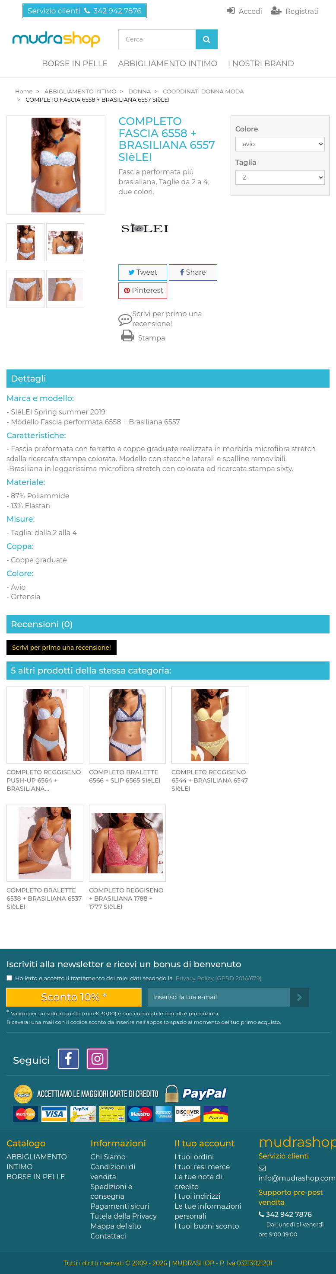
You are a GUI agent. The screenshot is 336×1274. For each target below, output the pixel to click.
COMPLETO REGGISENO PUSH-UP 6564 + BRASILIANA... (43, 780)
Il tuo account (204, 1143)
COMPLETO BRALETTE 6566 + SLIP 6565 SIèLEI (125, 776)
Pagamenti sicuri (120, 1206)
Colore (247, 129)
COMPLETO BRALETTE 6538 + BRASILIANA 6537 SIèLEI (44, 898)
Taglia (246, 162)
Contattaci (109, 1236)
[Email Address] (219, 997)
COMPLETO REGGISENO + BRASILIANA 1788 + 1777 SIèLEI (126, 898)
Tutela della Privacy (124, 1216)
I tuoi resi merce (202, 1167)
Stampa (141, 338)
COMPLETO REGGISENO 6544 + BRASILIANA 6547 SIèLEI (209, 780)
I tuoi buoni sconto (206, 1226)
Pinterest (143, 290)
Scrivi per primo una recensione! (167, 319)
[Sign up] (299, 997)
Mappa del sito (116, 1226)
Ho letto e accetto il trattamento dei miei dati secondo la (138, 978)
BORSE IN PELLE (75, 63)
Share (193, 272)
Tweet (142, 272)
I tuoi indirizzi (197, 1196)
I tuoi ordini (194, 1157)
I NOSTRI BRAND (261, 63)
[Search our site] (157, 39)
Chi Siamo (108, 1157)
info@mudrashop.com (297, 1178)
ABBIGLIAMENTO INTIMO (167, 63)
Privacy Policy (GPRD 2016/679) (218, 978)
